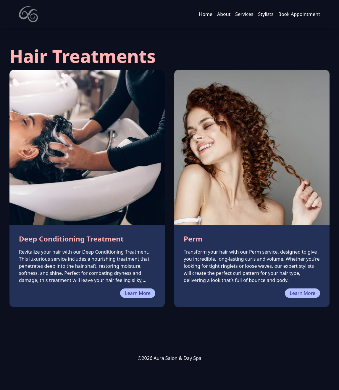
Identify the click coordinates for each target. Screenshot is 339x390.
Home (205, 14)
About (223, 14)
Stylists (265, 14)
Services (244, 14)
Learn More (138, 293)
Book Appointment (299, 14)
